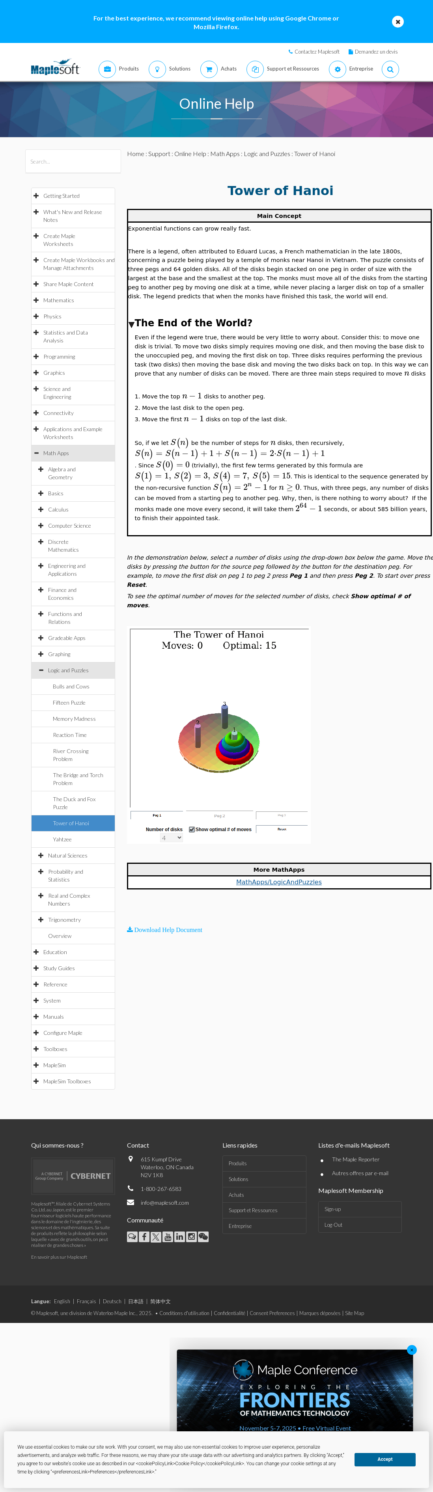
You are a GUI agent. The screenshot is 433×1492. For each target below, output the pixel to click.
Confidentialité (229, 1313)
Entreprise (240, 1226)
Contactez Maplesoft (317, 51)
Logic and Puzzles (68, 670)
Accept (385, 1459)
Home (135, 153)
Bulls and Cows (71, 686)
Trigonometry (64, 919)
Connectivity (58, 412)
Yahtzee (62, 839)
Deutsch (112, 1301)
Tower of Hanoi (71, 823)
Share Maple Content (68, 284)
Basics (55, 493)
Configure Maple (62, 1032)
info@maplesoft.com (165, 1202)
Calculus (58, 509)
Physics (52, 316)
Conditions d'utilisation (184, 1313)
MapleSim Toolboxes (67, 1081)
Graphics (54, 372)
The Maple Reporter (356, 1159)
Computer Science (69, 525)
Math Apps (56, 453)
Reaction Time (70, 734)
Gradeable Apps (67, 637)
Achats (236, 1195)
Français (86, 1301)
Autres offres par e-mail (360, 1173)
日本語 (136, 1301)
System (52, 1000)
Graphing (59, 654)
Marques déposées (320, 1313)
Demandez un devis (376, 51)
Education (55, 952)
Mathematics (58, 300)
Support (159, 153)
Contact (138, 1145)
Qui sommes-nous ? (57, 1145)
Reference (55, 984)
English (62, 1301)
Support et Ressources (253, 1210)
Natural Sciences (68, 855)
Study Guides (59, 968)
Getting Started (61, 195)
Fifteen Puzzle (69, 702)
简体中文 (160, 1301)
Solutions (238, 1179)
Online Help (190, 153)
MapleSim (54, 1065)
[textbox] (406, 373)
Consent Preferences (272, 1313)
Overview (59, 935)
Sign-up (333, 1209)
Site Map (354, 1313)
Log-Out (333, 1225)
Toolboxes (55, 1049)
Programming (59, 356)
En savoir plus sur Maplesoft (59, 1257)
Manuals (53, 1016)
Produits (238, 1163)
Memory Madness (74, 718)
